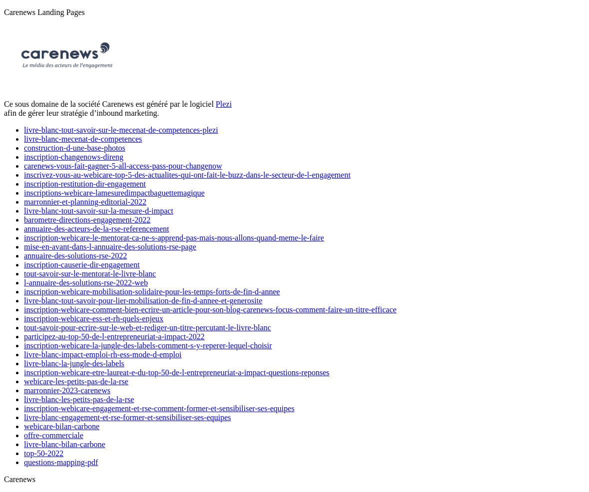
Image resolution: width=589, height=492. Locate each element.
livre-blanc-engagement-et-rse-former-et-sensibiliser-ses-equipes (127, 417)
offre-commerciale (53, 435)
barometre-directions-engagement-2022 (87, 220)
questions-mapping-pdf (61, 462)
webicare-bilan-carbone (61, 426)
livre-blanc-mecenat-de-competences (83, 139)
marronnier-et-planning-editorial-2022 (85, 202)
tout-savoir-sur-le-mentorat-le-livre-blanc (90, 273)
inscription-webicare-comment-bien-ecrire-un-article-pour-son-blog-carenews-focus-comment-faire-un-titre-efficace (210, 309)
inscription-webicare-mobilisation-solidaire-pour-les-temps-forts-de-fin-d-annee (152, 291)
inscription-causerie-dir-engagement (82, 264)
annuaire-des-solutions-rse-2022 (75, 255)
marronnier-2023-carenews (67, 390)
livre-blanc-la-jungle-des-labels (74, 363)
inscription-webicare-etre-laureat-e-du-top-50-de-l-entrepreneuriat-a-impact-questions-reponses (176, 372)
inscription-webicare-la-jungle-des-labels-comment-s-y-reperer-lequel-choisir (148, 345)
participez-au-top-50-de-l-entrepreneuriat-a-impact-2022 (114, 336)
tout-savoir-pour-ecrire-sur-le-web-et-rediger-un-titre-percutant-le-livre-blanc (147, 327)
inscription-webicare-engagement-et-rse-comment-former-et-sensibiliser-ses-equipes (159, 408)
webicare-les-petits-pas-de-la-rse (76, 381)
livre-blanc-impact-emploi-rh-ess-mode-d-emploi (102, 354)
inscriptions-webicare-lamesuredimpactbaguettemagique (114, 193)
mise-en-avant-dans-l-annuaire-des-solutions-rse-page (110, 247)
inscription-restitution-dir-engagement (85, 184)
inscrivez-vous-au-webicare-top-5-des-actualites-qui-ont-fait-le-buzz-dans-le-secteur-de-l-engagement (187, 175)
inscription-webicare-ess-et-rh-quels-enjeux (93, 318)
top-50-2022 (43, 453)
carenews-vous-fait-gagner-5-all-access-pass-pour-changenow (123, 166)
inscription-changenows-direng (73, 157)
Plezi (224, 104)
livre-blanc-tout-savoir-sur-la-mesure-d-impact (98, 211)
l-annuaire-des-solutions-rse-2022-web (86, 282)
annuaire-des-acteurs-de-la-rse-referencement (96, 229)
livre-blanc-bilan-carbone (64, 444)
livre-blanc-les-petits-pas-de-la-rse (79, 399)
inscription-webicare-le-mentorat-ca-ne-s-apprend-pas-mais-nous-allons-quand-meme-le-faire (174, 238)
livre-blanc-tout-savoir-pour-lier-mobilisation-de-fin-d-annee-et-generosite (143, 300)
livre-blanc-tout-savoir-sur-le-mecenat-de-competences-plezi (121, 130)
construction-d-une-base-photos (74, 148)
